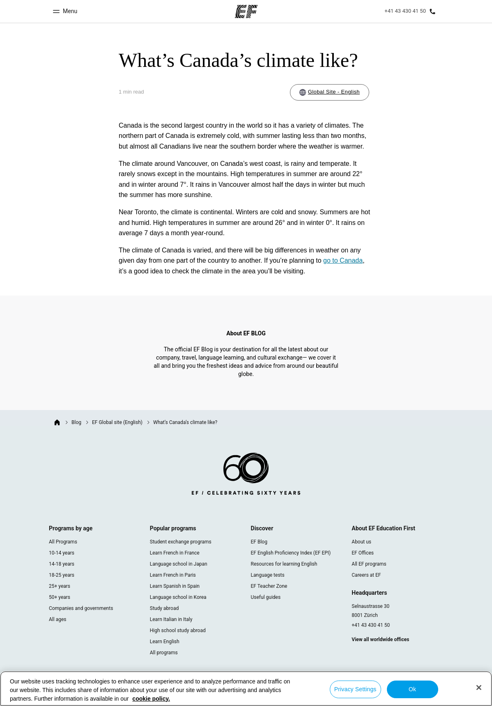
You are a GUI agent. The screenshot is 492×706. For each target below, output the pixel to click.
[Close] (479, 687)
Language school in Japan (178, 564)
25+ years (59, 586)
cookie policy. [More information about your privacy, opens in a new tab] (151, 698)
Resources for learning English (284, 564)
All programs (164, 653)
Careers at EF (366, 575)
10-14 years (61, 553)
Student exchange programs (181, 542)
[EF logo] (246, 475)
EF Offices (363, 553)
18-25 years (61, 575)
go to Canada (343, 260)
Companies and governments (81, 608)
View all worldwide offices (380, 639)
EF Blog (259, 542)
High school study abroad (178, 630)
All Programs (63, 542)
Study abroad (164, 608)
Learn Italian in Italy (171, 619)
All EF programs (369, 564)
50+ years (59, 597)
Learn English (164, 641)
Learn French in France (175, 553)
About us (361, 542)
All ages (57, 619)
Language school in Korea (178, 597)
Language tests (268, 575)
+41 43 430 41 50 (371, 625)
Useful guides (266, 597)
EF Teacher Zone (269, 586)
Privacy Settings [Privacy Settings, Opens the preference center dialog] (355, 689)
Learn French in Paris (173, 575)
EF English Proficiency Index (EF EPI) (291, 553)
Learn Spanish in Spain (175, 586)
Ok (412, 689)
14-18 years (61, 564)
